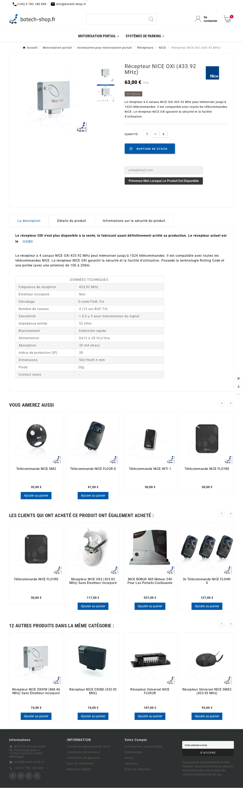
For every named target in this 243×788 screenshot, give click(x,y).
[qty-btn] (163, 133)
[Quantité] (147, 134)
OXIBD (28, 242)
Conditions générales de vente (88, 746)
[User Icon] (207, 19)
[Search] (151, 19)
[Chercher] (116, 19)
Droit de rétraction (80, 764)
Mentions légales (79, 769)
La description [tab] (29, 221)
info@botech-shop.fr (29, 762)
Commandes (133, 752)
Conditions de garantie (83, 758)
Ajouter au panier (36, 495)
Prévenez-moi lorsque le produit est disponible (164, 181)
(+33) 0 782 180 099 (29, 768)
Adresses (131, 764)
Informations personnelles (144, 746)
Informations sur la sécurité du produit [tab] (134, 221)
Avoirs (129, 758)
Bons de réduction (138, 769)
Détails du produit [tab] (71, 221)
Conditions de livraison (83, 752)
